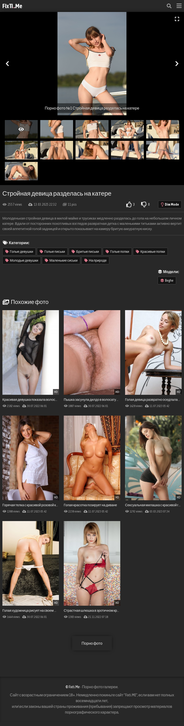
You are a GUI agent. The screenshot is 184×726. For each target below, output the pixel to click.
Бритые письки (85, 251)
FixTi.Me (12, 6)
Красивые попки (150, 251)
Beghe (167, 280)
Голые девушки (19, 251)
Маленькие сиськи (61, 260)
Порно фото (92, 643)
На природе (95, 260)
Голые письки (52, 251)
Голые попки (117, 251)
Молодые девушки (21, 260)
